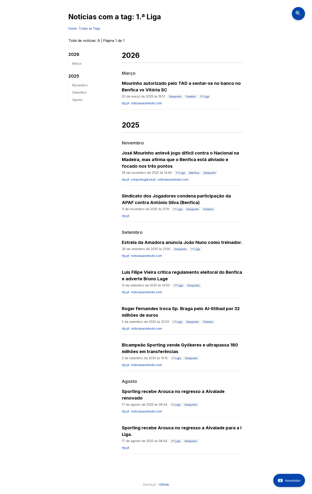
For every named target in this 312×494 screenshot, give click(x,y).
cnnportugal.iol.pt (143, 179)
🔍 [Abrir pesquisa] (298, 13)
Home (72, 28)
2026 (73, 54)
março (77, 63)
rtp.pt (125, 103)
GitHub (164, 484)
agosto (77, 99)
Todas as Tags (89, 28)
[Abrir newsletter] (289, 480)
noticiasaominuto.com (146, 103)
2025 (73, 76)
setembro (79, 92)
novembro (80, 85)
